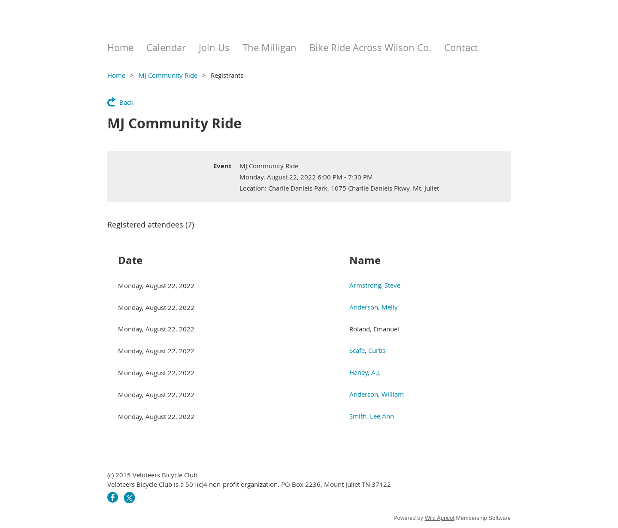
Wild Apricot (439, 518)
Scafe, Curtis (367, 350)
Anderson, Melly (373, 307)
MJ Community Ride (168, 75)
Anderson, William (376, 394)
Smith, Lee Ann (371, 416)
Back (126, 102)
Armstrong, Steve (374, 285)
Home (116, 75)
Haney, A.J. (365, 372)
